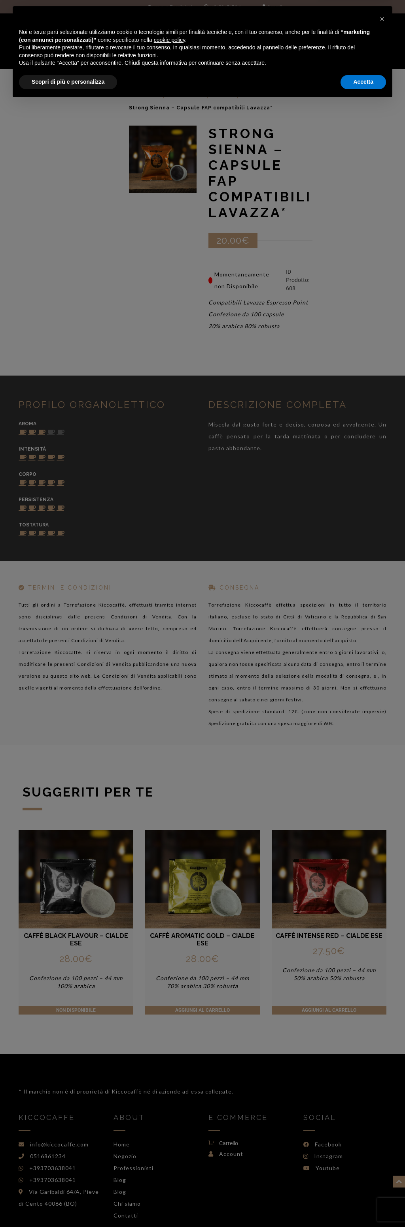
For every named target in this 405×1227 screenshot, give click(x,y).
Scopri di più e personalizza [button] (68, 1205)
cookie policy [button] (169, 1163)
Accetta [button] (363, 1205)
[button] (382, 1142)
